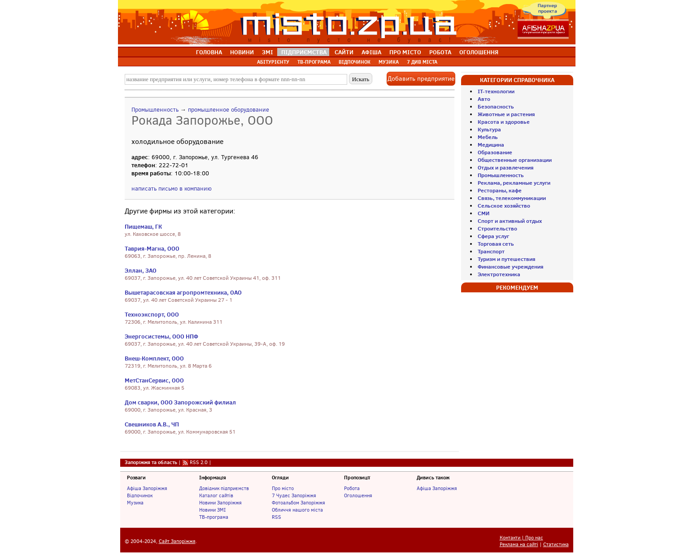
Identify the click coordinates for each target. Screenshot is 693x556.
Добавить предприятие (421, 78)
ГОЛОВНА (209, 52)
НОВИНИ (242, 52)
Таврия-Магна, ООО (152, 248)
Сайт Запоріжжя (177, 541)
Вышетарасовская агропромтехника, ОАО (183, 292)
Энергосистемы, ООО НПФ (161, 336)
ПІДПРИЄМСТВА (304, 52)
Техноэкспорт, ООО (152, 314)
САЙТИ (344, 52)
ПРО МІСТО (405, 52)
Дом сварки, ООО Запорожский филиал (180, 402)
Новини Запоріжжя (220, 503)
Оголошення (358, 495)
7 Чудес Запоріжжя (294, 495)
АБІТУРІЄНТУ (273, 62)
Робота (352, 488)
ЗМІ (267, 52)
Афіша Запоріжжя (147, 488)
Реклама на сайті (519, 544)
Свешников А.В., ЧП (152, 424)
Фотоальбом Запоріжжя (298, 503)
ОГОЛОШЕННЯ (478, 52)
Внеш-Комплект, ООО (154, 358)
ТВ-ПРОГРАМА (314, 62)
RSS (276, 517)
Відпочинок (140, 495)
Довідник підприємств (224, 488)
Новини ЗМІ (212, 510)
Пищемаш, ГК (143, 226)
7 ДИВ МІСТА (422, 62)
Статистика (556, 544)
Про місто (283, 488)
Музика (135, 503)
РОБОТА (440, 52)
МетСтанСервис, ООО (154, 380)
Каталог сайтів (216, 495)
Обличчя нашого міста (297, 510)
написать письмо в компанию (171, 188)
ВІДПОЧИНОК (354, 62)
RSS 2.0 (199, 462)
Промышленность (155, 109)
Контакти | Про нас (521, 537)
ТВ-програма (213, 517)
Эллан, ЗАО (141, 270)
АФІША (371, 52)
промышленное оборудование (228, 109)
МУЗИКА (389, 62)
